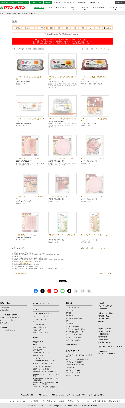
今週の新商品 (4, 307)
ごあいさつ (69, 310)
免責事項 (61, 401)
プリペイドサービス (39, 324)
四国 (83, 28)
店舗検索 (57, 2)
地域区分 (108, 28)
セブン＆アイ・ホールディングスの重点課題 (79, 355)
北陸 (51, 28)
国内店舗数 (69, 324)
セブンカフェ (4, 323)
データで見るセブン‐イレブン (76, 332)
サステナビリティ (116, 7)
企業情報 (85, 7)
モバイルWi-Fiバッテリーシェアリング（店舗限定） (45, 379)
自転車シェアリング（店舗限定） (44, 371)
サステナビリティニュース (74, 370)
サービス (73, 7)
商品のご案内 (39, 7)
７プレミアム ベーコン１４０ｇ (28, 158)
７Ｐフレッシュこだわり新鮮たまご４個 (62, 119)
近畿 (67, 28)
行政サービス (37, 330)
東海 (59, 28)
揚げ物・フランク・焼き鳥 (9, 317)
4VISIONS (69, 367)
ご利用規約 (70, 401)
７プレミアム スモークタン (94, 158)
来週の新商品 (4, 310)
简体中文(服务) (103, 337)
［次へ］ (109, 49)
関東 (34, 28)
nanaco (35, 337)
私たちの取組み (99, 7)
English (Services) (104, 331)
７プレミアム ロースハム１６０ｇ (60, 158)
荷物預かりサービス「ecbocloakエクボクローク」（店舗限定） (45, 383)
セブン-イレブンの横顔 (73, 337)
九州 (91, 28)
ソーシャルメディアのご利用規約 (28, 401)
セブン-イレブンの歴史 (73, 340)
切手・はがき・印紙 (39, 347)
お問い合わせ (81, 2)
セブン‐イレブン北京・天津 (76, 395)
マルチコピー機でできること (42, 313)
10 (104, 49)
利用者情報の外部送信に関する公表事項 (106, 401)
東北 (26, 28)
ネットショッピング (68, 2)
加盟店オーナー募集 (7, 2)
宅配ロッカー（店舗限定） (41, 369)
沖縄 (99, 28)
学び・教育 (44, 332)
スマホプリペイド (38, 358)
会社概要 (68, 315)
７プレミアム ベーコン (26, 235)
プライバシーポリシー (83, 401)
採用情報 (48, 2)
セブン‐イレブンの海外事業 (75, 329)
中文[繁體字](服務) (104, 334)
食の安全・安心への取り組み (22, 263)
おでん (2, 320)
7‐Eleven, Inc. (43, 395)
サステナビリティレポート (74, 373)
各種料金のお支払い (39, 355)
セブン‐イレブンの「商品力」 (75, 334)
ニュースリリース (71, 307)
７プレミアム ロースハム (92, 196)
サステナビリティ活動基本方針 (76, 359)
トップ (2, 13)
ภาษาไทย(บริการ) (104, 342)
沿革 (67, 321)
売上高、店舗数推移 (72, 326)
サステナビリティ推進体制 (74, 362)
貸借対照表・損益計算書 (74, 318)
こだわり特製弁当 (6, 330)
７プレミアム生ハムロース (57, 196)
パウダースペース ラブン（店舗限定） (45, 387)
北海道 (18, 28)
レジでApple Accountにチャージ (43, 361)
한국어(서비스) (103, 339)
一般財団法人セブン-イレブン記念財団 (106, 352)
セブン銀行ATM (38, 350)
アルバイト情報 (36, 2)
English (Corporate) (104, 328)
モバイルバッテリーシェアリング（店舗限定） (46, 375)
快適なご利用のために (48, 401)
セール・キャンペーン (57, 7)
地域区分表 (28, 261)
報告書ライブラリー (72, 375)
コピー (35, 316)
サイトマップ (9, 401)
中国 (75, 28)
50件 (35, 49)
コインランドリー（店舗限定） (43, 366)
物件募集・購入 (23, 2)
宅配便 (35, 344)
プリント (45, 316)
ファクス (46, 319)
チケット (36, 322)
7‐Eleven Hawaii (57, 395)
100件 (41, 49)
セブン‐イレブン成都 (95, 395)
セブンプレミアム (24, 13)
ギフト (18, 330)
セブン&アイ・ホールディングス (109, 347)
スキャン (36, 319)
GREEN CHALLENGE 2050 (75, 364)
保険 (34, 332)
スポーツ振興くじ (38, 327)
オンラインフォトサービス (41, 363)
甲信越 (43, 28)
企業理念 (68, 313)
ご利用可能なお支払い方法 (41, 352)
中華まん (12, 320)
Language (92, 2)
